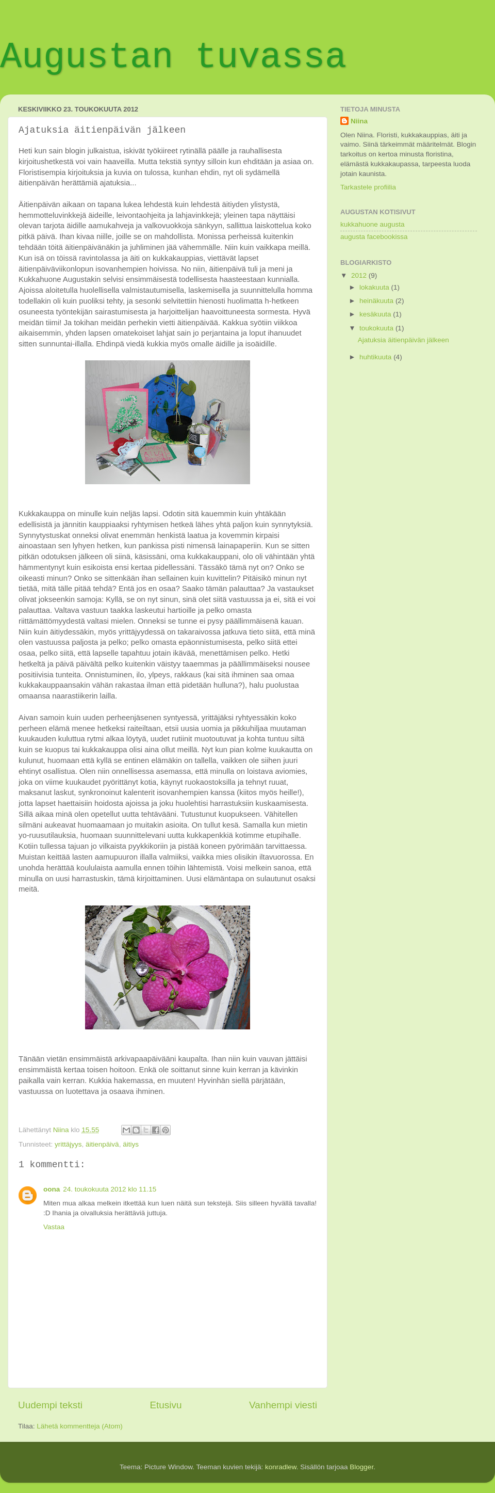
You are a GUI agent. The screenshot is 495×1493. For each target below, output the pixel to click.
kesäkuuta (376, 314)
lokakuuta (375, 287)
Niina (359, 121)
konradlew (280, 1467)
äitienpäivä (102, 1144)
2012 (360, 275)
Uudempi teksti (50, 1405)
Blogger (361, 1467)
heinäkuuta (377, 301)
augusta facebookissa (374, 237)
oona (51, 1189)
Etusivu (166, 1405)
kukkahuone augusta (372, 224)
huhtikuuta (376, 357)
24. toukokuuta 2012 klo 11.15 (109, 1189)
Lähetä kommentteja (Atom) (80, 1426)
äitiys (131, 1144)
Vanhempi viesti (283, 1405)
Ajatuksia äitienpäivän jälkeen (403, 340)
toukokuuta (377, 328)
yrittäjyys (68, 1144)
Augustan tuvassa (173, 57)
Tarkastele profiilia (368, 187)
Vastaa (53, 1227)
